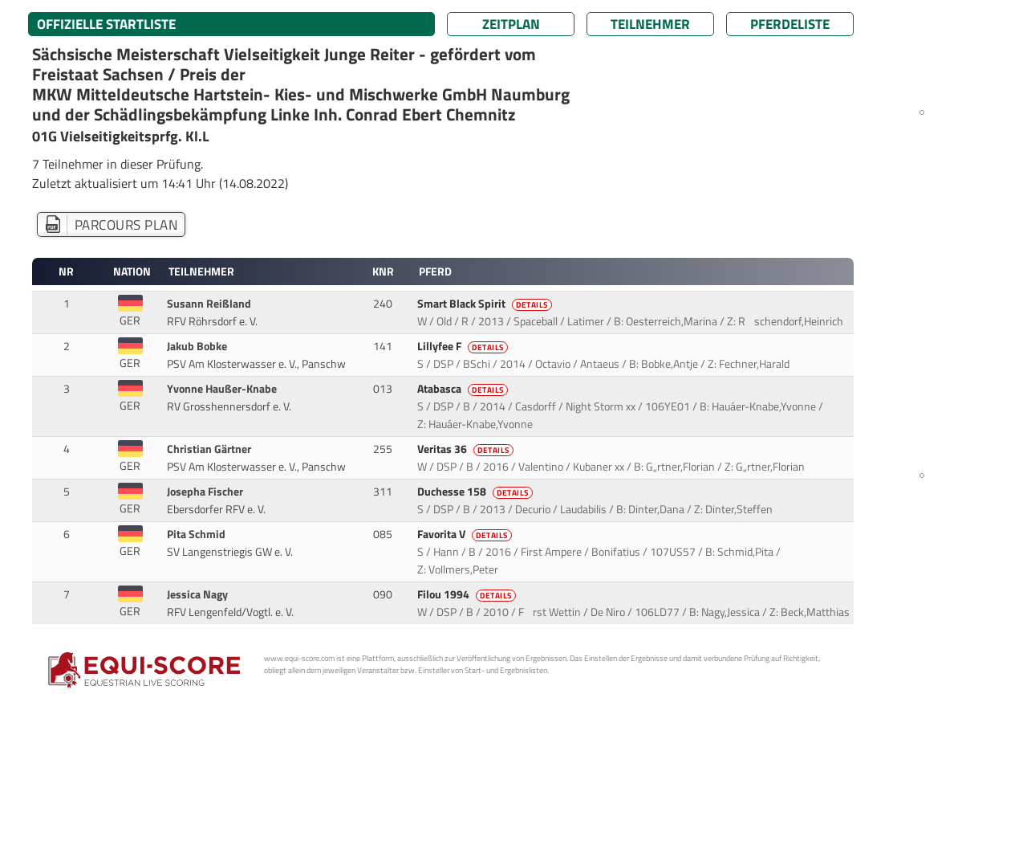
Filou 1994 (467, 594)
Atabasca (463, 389)
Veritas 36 (466, 449)
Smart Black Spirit (485, 303)
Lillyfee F (463, 346)
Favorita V (465, 534)
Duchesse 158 (476, 491)
